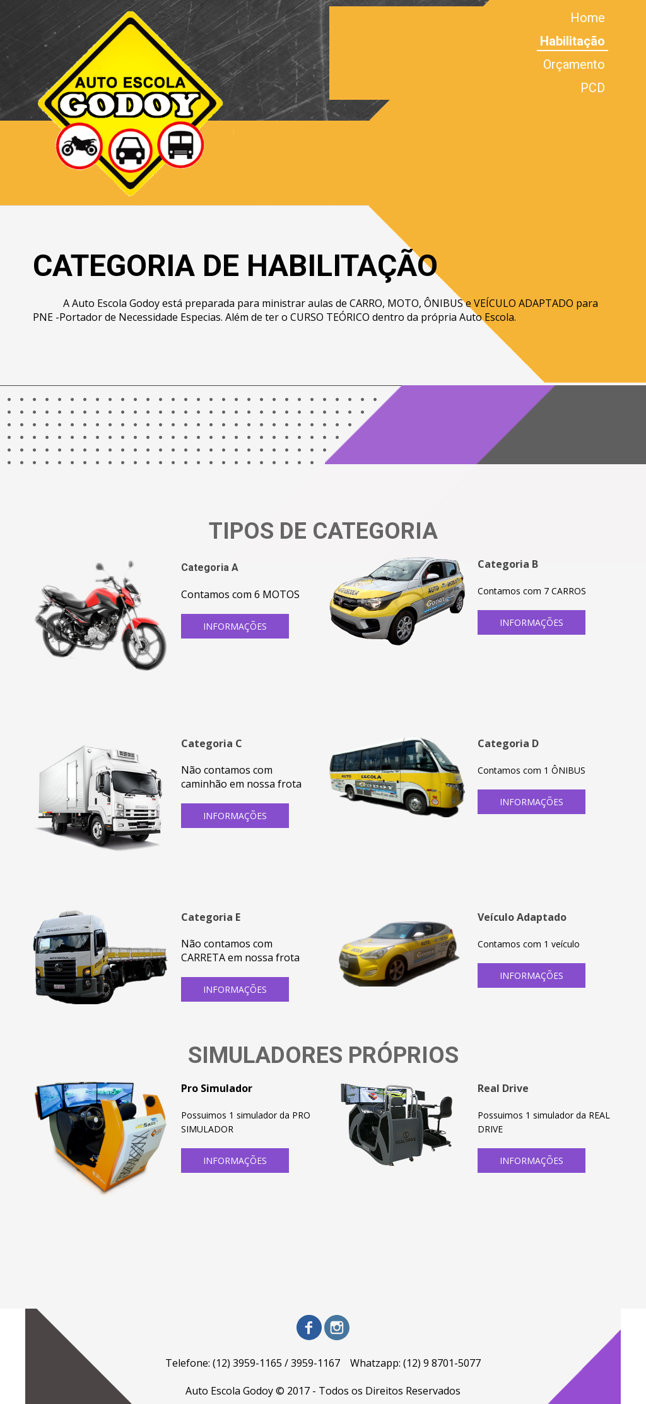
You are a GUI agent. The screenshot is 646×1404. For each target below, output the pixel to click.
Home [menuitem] (587, 17)
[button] (235, 626)
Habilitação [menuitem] (572, 41)
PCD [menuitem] (592, 87)
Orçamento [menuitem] (574, 64)
